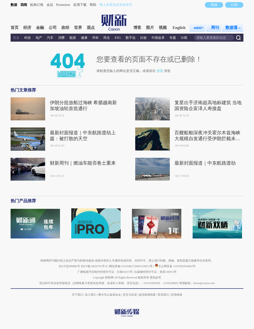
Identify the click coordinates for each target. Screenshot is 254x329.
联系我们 (163, 294)
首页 (15, 27)
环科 (95, 38)
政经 (65, 27)
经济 (27, 27)
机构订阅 (36, 5)
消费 (61, 38)
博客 (137, 27)
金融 (40, 27)
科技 (27, 38)
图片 (150, 27)
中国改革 (158, 38)
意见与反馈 (130, 294)
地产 (39, 38)
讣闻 (184, 38)
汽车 (50, 38)
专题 (172, 38)
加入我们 (90, 294)
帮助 (93, 5)
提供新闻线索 (147, 294)
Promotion (63, 5)
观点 (91, 27)
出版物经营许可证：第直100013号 (155, 272)
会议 (50, 5)
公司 (53, 27)
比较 (143, 38)
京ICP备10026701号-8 (94, 266)
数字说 (130, 38)
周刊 (215, 27)
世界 (78, 27)
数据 (14, 5)
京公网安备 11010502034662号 (175, 266)
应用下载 (80, 5)
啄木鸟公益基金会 (110, 294)
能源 (73, 38)
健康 (84, 38)
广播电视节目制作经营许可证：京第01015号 (104, 272)
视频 (163, 27)
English (179, 27)
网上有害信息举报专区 (115, 5)
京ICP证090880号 (69, 266)
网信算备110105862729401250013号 (131, 266)
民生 (106, 38)
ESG (118, 38)
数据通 (233, 27)
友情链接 (176, 294)
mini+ (199, 27)
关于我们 (77, 294)
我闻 (23, 5)
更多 (16, 38)
